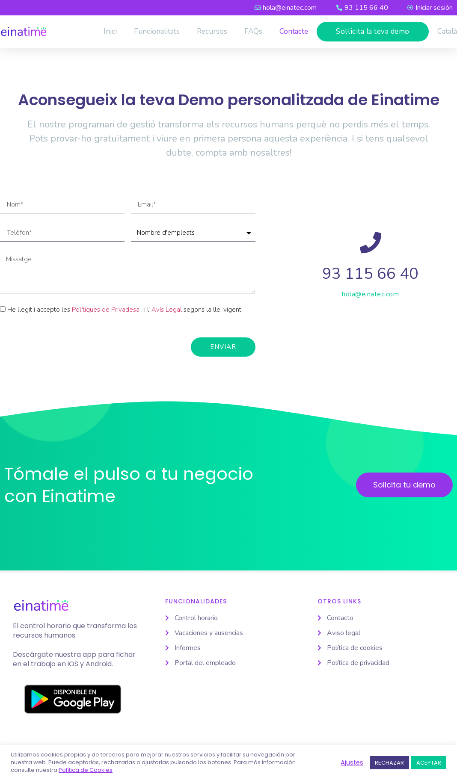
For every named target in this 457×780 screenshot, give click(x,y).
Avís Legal (166, 309)
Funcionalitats (157, 31)
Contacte (293, 31)
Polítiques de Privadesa (105, 309)
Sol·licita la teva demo (373, 31)
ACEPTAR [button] (428, 763)
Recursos (212, 31)
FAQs (253, 31)
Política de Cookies (86, 770)
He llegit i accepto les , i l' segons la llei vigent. (125, 309)
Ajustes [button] (352, 762)
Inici (110, 31)
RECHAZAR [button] (389, 763)
